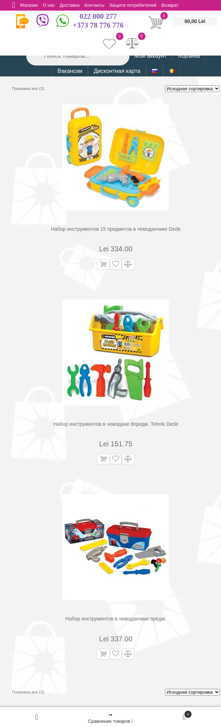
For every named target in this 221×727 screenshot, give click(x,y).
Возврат (173, 5)
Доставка (71, 5)
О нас (50, 5)
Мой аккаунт (150, 56)
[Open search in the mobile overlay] (77, 56)
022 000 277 (98, 16)
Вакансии (70, 71)
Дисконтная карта (117, 71)
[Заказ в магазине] (192, 88)
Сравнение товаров (110, 721)
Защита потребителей (135, 5)
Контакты (96, 5)
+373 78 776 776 (98, 25)
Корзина (189, 56)
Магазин (29, 5)
